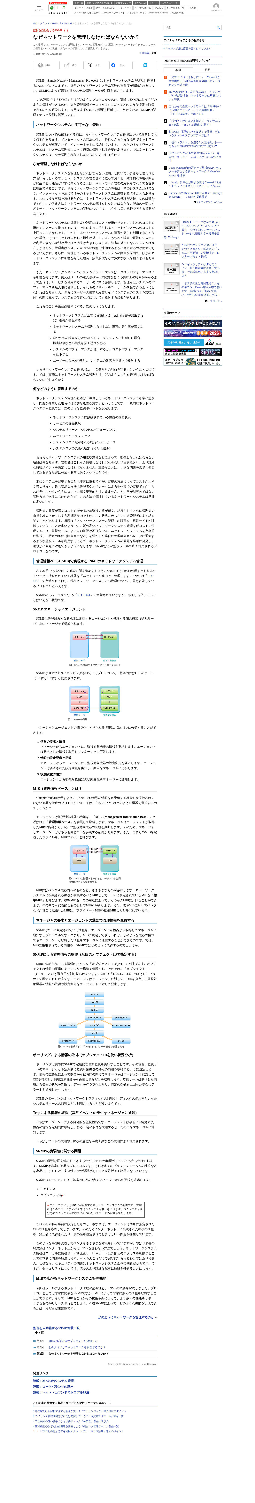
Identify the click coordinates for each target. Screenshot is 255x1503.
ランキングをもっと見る (209, 202)
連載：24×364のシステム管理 (53, 1380)
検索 (219, 27)
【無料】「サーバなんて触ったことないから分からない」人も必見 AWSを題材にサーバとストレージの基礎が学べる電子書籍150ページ (192, 230)
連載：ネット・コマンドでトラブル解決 (61, 1392)
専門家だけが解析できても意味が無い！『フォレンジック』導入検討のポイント (80, 1411)
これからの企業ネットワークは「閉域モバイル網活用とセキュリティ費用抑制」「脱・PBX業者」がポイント (194, 110)
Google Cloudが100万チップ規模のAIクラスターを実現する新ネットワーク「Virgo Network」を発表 (195, 171)
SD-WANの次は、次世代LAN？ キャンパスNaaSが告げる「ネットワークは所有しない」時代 (195, 96)
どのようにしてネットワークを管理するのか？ (77, 1347)
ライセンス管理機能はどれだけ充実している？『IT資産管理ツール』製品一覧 (79, 1416)
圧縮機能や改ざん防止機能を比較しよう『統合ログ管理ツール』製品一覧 (77, 1426)
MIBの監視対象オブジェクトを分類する (73, 1340)
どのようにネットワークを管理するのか (126, 1317)
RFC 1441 (83, 595)
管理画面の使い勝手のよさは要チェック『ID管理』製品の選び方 (72, 1421)
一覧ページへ (215, 301)
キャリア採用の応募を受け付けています (188, 48)
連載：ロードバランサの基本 (53, 1386)
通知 (74, 65)
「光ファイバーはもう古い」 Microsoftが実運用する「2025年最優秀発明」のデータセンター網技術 (194, 81)
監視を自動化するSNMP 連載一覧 (56, 1328)
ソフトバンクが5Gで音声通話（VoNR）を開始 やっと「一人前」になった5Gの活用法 (195, 157)
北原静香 (144, 53)
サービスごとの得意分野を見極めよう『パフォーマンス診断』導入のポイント (79, 1431)
